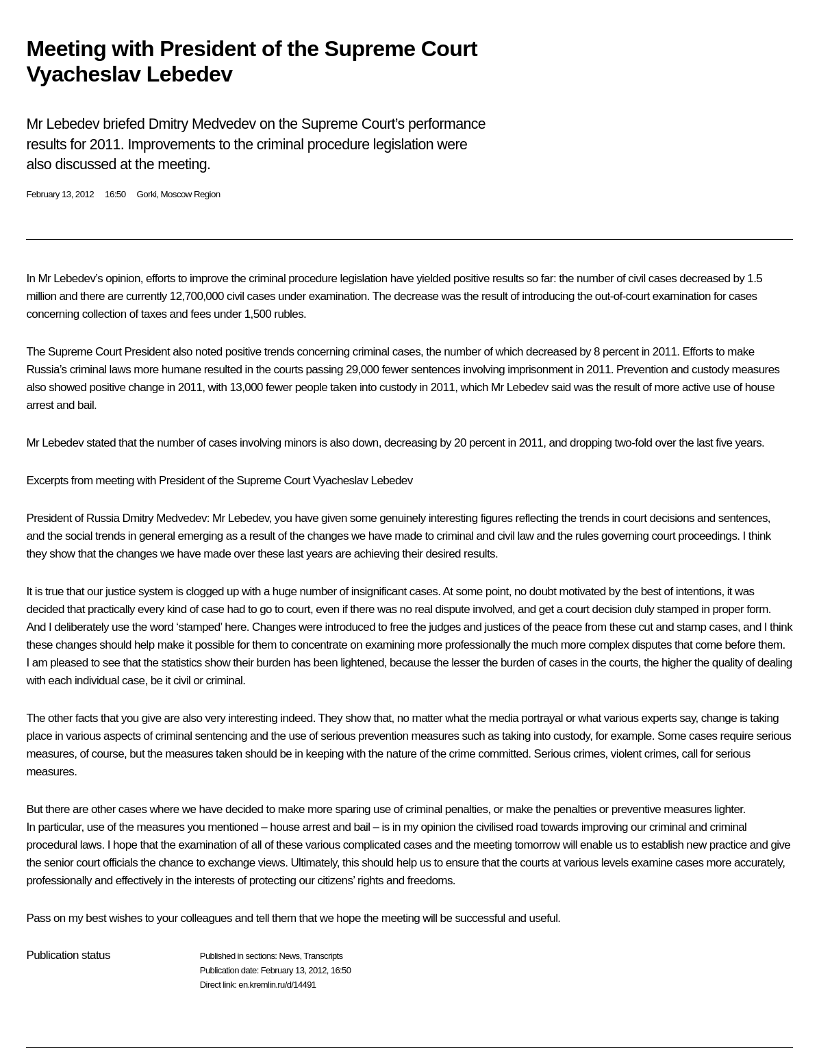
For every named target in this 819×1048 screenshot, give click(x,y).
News (289, 956)
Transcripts (322, 956)
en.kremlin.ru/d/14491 (277, 985)
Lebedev (74, 278)
